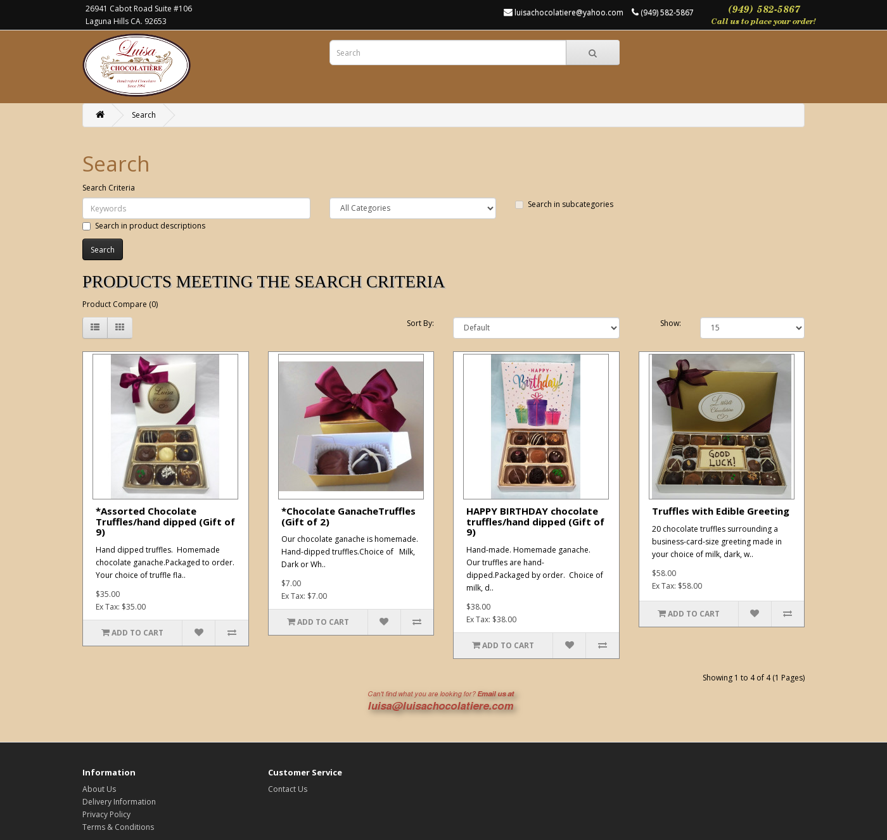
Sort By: (420, 323)
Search (144, 115)
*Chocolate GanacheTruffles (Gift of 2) (348, 516)
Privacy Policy (106, 814)
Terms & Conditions (118, 827)
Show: (670, 323)
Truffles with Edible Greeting (720, 511)
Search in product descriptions (143, 225)
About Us (99, 789)
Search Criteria (108, 187)
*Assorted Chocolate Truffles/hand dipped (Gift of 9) (165, 521)
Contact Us (287, 789)
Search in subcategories (564, 204)
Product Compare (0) (120, 304)
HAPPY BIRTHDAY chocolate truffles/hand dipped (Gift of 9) (535, 521)
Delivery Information (119, 801)
